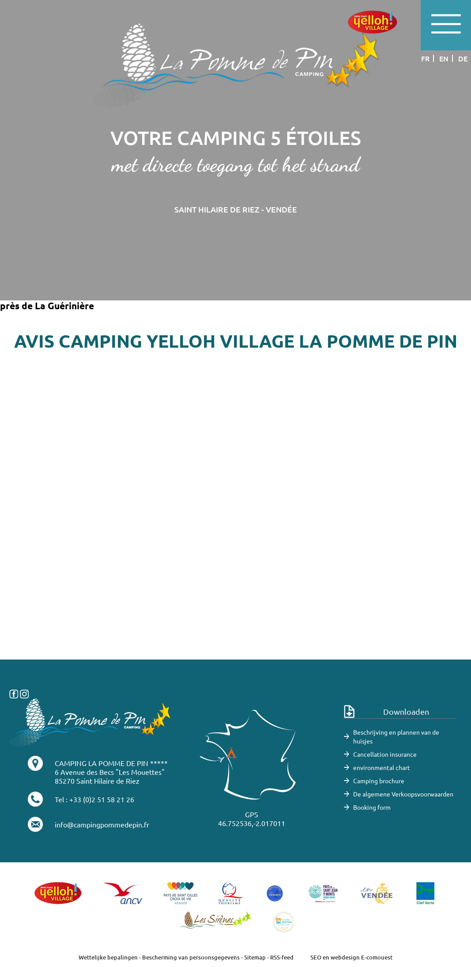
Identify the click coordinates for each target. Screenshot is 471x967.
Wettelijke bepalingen (108, 957)
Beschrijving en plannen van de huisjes (396, 736)
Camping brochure (378, 781)
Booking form (372, 807)
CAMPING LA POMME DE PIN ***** (111, 762)
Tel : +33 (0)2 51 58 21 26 (94, 799)
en (443, 58)
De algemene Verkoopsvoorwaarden (403, 794)
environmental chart (381, 767)
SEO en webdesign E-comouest (351, 957)
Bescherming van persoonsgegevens (191, 957)
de (462, 58)
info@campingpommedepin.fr (102, 824)
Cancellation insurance (385, 754)
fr (425, 58)
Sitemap (255, 957)
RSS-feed (282, 957)
